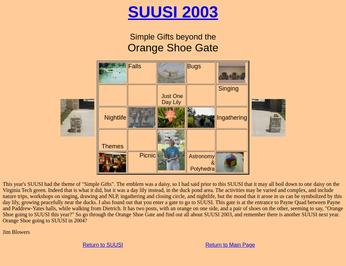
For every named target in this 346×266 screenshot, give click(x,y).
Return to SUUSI (103, 245)
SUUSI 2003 (173, 12)
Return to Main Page (230, 245)
